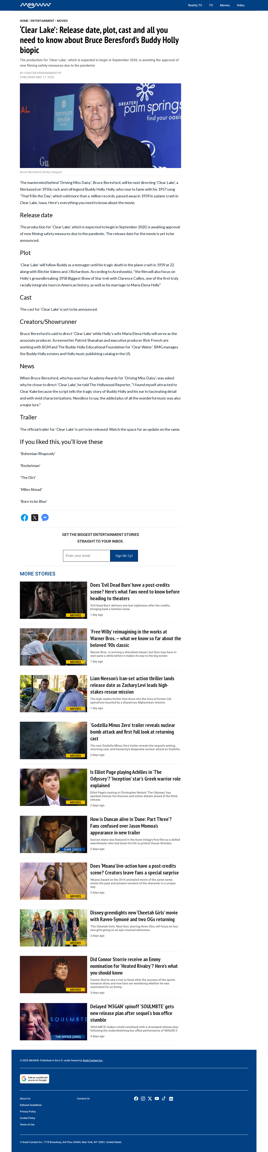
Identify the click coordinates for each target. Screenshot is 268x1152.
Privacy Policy (28, 1111)
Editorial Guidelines (31, 1105)
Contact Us (83, 1098)
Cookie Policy (27, 1118)
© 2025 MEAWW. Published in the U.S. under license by (51, 1060)
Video (241, 5)
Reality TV (195, 5)
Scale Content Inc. (93, 1060)
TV (211, 5)
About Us (25, 1098)
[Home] (35, 5)
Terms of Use (27, 1124)
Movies (225, 5)
